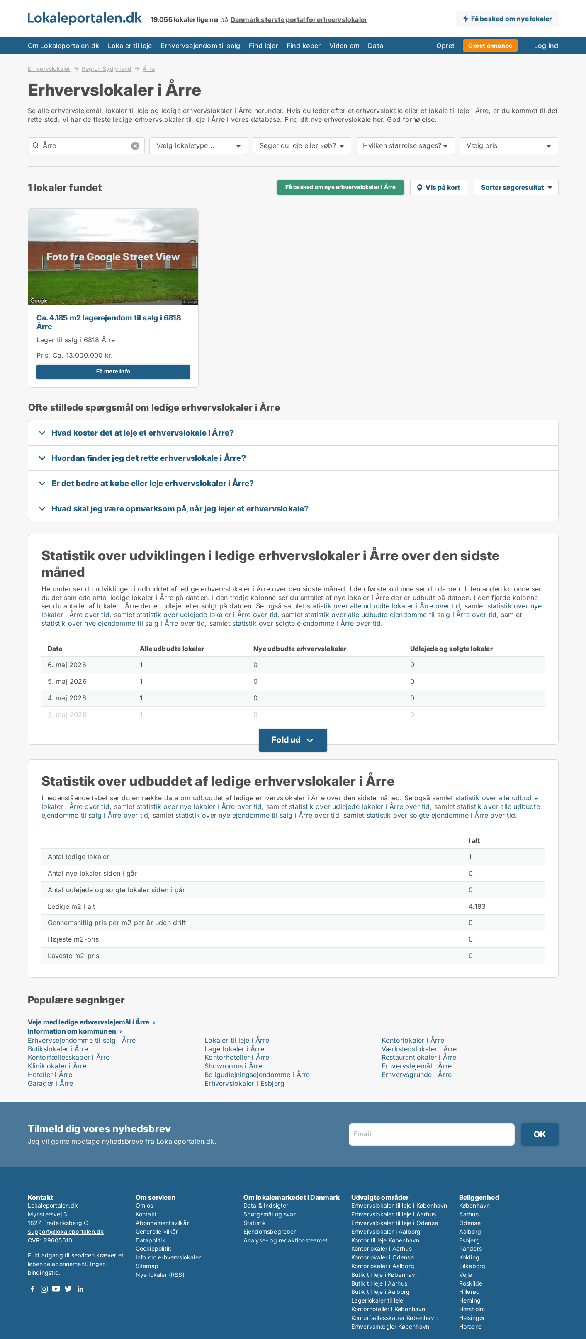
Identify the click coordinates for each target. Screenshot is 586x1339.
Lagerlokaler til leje (377, 1300)
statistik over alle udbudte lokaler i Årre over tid (383, 606)
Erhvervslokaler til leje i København (399, 1205)
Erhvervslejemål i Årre (417, 1066)
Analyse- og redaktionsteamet (285, 1240)
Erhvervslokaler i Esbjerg (244, 1083)
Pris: (44, 355)
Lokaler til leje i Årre (236, 1040)
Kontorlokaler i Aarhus (381, 1248)
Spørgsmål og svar (269, 1214)
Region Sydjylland (106, 68)
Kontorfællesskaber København (394, 1317)
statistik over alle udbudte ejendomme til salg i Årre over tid (400, 614)
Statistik (254, 1222)
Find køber (304, 45)
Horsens (470, 1326)
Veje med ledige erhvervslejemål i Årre (89, 1022)
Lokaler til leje (130, 45)
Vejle (465, 1274)
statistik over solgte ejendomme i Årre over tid (306, 623)
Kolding (469, 1257)
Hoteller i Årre (50, 1074)
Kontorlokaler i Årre (413, 1040)
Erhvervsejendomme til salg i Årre (82, 1040)
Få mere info (113, 371)
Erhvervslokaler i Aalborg (386, 1231)
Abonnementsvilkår (162, 1222)
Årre (149, 69)
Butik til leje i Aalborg (380, 1291)
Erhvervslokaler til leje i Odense (394, 1222)
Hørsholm (472, 1308)
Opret (445, 45)
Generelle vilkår (157, 1231)
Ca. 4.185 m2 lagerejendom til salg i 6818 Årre (108, 322)
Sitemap (147, 1265)
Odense (470, 1222)
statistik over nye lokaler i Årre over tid (199, 806)
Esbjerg (469, 1240)
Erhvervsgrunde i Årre (417, 1074)
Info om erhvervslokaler (168, 1257)
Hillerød (469, 1291)
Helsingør (472, 1317)
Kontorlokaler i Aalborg (383, 1265)
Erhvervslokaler (49, 68)
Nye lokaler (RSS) (160, 1274)
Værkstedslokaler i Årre (419, 1049)
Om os (144, 1205)
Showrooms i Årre (233, 1066)
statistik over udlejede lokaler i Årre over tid (207, 614)
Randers (470, 1248)
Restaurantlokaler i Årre (419, 1057)
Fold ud (285, 740)
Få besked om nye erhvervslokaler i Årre (340, 187)
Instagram (44, 1289)
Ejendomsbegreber (269, 1231)
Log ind (546, 45)
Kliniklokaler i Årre (57, 1066)
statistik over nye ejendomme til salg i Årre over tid (123, 623)
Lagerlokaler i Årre (234, 1049)
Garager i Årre (50, 1083)
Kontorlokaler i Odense (382, 1257)
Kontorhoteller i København (388, 1308)
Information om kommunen (72, 1031)
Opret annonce (490, 45)
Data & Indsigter (266, 1205)
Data (375, 45)
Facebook (32, 1289)
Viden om (344, 45)
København (474, 1205)
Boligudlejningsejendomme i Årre (257, 1074)
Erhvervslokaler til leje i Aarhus (393, 1214)
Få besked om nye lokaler (511, 19)
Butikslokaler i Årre (58, 1049)
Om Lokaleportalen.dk (64, 45)
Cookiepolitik (154, 1248)
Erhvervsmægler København (390, 1326)
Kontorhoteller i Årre (236, 1057)
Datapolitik (150, 1240)
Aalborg (470, 1231)
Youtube (56, 1289)
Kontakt (146, 1214)
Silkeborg (472, 1265)
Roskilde (471, 1283)
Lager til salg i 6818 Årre (75, 340)
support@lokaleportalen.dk (66, 1231)
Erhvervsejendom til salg (200, 45)
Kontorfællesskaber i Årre (69, 1057)
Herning (470, 1300)
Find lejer (263, 45)
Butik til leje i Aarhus (379, 1283)
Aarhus (469, 1214)
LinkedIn (80, 1289)
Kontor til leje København (385, 1240)
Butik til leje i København (385, 1274)
